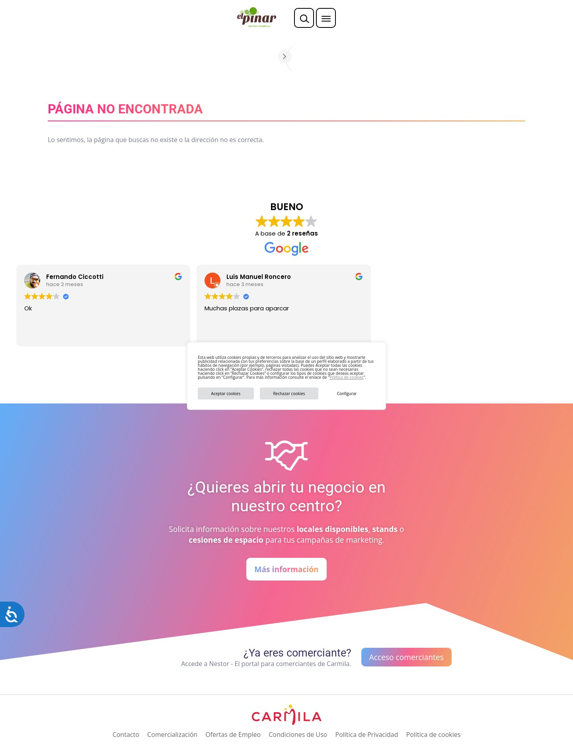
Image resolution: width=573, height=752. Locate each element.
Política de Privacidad (366, 734)
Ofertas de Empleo (233, 734)
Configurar (347, 393)
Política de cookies (346, 377)
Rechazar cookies (289, 393)
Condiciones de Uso (298, 734)
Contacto (126, 734)
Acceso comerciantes (406, 657)
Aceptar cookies (226, 393)
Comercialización (172, 734)
